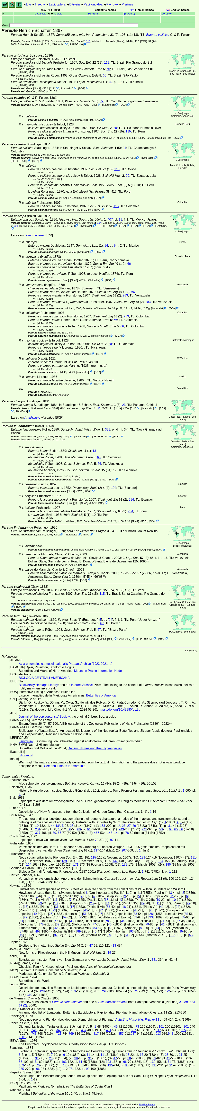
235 (21, 1068)
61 (80, 1061)
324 (136, 991)
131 (193, 857)
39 (57, 924)
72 (96, 840)
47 (136, 910)
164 (28, 864)
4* (52, 825)
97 (112, 840)
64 (89, 829)
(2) (87, 487)
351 (154, 959)
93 (132, 931)
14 (107, 903)
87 (21, 931)
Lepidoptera (57, 4)
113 (88, 41)
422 (167, 991)
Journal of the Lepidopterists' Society (44, 716)
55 (186, 913)
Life (28, 4)
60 (79, 829)
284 (131, 499)
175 (65, 1065)
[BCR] (44, 225)
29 (134, 825)
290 (104, 991)
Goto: (70, 25)
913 (158, 1033)
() (129, 13)
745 (34, 1033)
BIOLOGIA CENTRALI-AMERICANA (44, 677)
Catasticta (40, 13)
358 (107, 429)
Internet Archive (82, 685)
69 (107, 921)
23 (124, 404)
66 (108, 69)
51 (84, 913)
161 (161, 1026)
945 (170, 1033)
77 (94, 924)
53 (161, 829)
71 (163, 921)
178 (124, 864)
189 (73, 991)
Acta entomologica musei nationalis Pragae (49, 663)
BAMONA (161, 225)
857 (121, 1033)
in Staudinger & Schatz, (88, 148)
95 (181, 931)
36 (123, 921)
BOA (81, 88)
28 (72, 825)
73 (137, 1026)
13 (94, 450)
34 (106, 245)
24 (124, 148)
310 (29, 995)
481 (108, 1030)
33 (108, 906)
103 (172, 935)
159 (21, 1065)
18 (120, 219)
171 (75, 864)
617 (158, 1030)
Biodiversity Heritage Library (38, 685)
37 (178, 921)
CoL (52, 88)
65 (176, 829)
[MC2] (143, 41)
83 (95, 928)
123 (142, 857)
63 (171, 829)
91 (171, 1065)
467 (96, 832)
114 (99, 222)
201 (38, 829)
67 (102, 623)
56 (69, 829)
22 (177, 906)
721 (58, 1033)
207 (124, 850)
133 (102, 825)
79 (102, 101)
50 (71, 935)
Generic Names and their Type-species (95, 748)
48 (147, 931)
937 (133, 1033)
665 (183, 1030)
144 (116, 832)
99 (109, 935)
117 (96, 850)
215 (154, 1065)
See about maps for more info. (65, 766)
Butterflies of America (101, 695)
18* (58, 825)
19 (37, 825)
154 (160, 861)
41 (162, 906)
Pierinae (127, 4)
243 (121, 829)
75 (42, 924)
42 (56, 928)
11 (172, 896)
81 (40, 928)
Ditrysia (74, 4)
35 (72, 921)
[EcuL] (132, 137)
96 (38, 1068)
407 (110, 219)
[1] (69, 619)
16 (25, 906)
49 (35, 913)
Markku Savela (147, 1104)
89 (79, 931)
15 (158, 903)
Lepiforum (26, 741)
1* (118, 825)
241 (34, 1030)
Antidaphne (32, 417)
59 (54, 832)
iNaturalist (58, 44)
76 (38, 1065)
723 (16, 225)
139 (64, 861)
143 (110, 832)
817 (96, 1033)
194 (113, 487)
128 (42, 991)
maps (191, 73)
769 (71, 1033)
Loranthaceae (34, 235)
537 (133, 1030)
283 (125, 295)
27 (129, 825)
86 (127, 1065)
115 (106, 62)
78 (127, 832)
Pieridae (112, 4)
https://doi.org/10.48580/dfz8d (119, 709)
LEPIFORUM (19, 160)
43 (38, 910)
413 (113, 945)
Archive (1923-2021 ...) (96, 663)
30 (80, 917)
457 (83, 1030)
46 (94, 931)
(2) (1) (121, 185)
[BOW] (41, 91)
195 (110, 1065)
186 (168, 864)
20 (115, 128)
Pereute (93, 13)
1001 (22, 1037)
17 (106, 899)
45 (110, 82)
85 (141, 928)
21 (180, 1054)
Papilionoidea (93, 4)
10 (120, 82)
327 (38, 832)
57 (65, 917)
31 (170, 825)
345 (58, 1030)
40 (110, 924)
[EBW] (35, 104)
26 (123, 825)
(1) (92, 82)
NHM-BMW (76, 44)
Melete (58, 13)
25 (92, 903)
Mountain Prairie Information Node (98, 670)
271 (71, 1068)
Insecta (40, 4)
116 (117, 169)
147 (115, 861)
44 (157, 928)
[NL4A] (129, 41)
